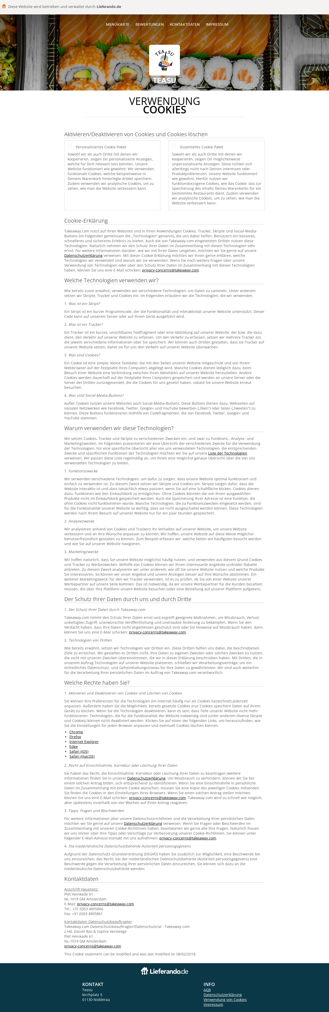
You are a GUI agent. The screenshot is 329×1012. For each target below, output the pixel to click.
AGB (207, 989)
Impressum (217, 24)
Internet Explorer (84, 741)
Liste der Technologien (227, 453)
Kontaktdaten (185, 24)
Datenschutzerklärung (83, 255)
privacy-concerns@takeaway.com (170, 270)
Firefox (75, 736)
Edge (73, 746)
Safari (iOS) (78, 751)
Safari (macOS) (82, 756)
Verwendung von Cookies (225, 999)
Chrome (76, 731)
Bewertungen (149, 24)
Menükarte (117, 24)
